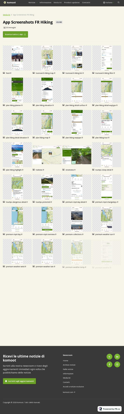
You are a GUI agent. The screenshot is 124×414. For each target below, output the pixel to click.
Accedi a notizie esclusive (73, 386)
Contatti (86, 2)
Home (65, 360)
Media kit (58, 2)
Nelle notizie (68, 369)
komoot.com (68, 392)
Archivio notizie (69, 365)
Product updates (72, 2)
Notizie (32, 2)
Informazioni (45, 2)
